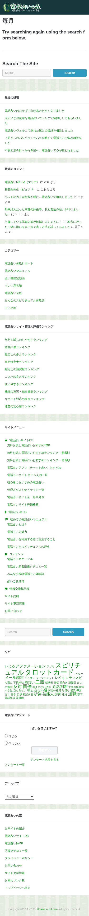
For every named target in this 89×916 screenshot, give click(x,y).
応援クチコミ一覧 (16, 850)
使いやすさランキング (19, 384)
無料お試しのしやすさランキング (26, 339)
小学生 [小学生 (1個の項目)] (9, 690)
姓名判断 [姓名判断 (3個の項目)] (60, 687)
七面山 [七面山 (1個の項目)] (9, 682)
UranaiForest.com (47, 909)
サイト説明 (12, 596)
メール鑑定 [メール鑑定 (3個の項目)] (14, 678)
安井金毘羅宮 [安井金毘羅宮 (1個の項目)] (76, 687)
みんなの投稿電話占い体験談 (25, 574)
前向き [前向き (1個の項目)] (64, 682)
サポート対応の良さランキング (25, 399)
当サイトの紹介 (15, 828)
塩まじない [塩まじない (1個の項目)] (39, 687)
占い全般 (10, 308)
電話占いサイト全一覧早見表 (25, 497)
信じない (14, 743)
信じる (13, 736)
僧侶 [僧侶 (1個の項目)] (56, 682)
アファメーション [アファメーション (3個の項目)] (30, 666)
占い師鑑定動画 (15, 278)
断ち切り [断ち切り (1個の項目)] (64, 690)
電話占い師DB (14, 843)
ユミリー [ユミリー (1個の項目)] (29, 677)
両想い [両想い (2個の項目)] (30, 682)
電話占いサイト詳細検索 (22, 504)
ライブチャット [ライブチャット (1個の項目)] (45, 677)
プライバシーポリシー (19, 858)
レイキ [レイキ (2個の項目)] (60, 678)
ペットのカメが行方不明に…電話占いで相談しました (39, 197)
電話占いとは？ (17, 524)
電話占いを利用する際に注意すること (31, 539)
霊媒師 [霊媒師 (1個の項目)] (20, 697)
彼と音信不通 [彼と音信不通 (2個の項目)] (37, 690)
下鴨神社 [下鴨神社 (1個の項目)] (18, 682)
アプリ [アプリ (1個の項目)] (51, 666)
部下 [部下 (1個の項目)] (80, 694)
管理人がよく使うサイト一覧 (25, 489)
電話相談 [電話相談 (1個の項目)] (10, 697)
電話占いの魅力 (17, 532)
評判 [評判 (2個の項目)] (58, 694)
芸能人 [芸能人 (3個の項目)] (48, 694)
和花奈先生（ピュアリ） (20, 189)
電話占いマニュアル (17, 271)
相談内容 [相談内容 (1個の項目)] (28, 694)
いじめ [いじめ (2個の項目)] (10, 666)
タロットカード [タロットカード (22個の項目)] (49, 672)
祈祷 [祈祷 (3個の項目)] (38, 694)
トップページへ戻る (17, 887)
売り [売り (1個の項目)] (49, 687)
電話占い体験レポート (19, 263)
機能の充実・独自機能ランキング (26, 391)
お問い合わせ (13, 611)
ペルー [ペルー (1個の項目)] (79, 673)
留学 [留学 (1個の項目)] (13, 694)
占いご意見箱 (13, 285)
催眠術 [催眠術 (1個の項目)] (49, 682)
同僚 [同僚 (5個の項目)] (27, 686)
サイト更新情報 (15, 603)
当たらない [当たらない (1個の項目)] (19, 690)
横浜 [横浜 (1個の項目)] (73, 690)
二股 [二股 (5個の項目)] (39, 681)
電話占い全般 (13, 293)
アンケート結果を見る (44, 759)
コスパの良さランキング (20, 376)
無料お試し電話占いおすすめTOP (28, 445)
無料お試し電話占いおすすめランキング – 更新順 (38, 460)
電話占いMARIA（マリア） (22, 182)
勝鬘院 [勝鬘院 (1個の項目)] (72, 682)
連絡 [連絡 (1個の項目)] (64, 694)
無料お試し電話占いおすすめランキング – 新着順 (38, 452)
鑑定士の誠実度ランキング (22, 369)
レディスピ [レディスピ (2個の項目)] (74, 678)
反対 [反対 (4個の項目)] (17, 686)
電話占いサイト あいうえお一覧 (27, 475)
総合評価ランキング (17, 347)
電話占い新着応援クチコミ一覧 (27, 566)
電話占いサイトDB (17, 836)
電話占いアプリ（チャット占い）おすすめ (34, 467)
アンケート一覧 (15, 764)
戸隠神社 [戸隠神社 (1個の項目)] (53, 690)
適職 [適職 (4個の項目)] (72, 694)
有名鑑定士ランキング (19, 362)
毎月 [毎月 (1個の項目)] (79, 690)
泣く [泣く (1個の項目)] (7, 694)
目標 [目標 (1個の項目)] (19, 694)
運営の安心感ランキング (20, 406)
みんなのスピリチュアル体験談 (25, 300)
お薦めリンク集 (15, 880)
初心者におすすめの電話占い (25, 482)
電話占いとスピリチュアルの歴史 (28, 546)
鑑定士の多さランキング (20, 354)
